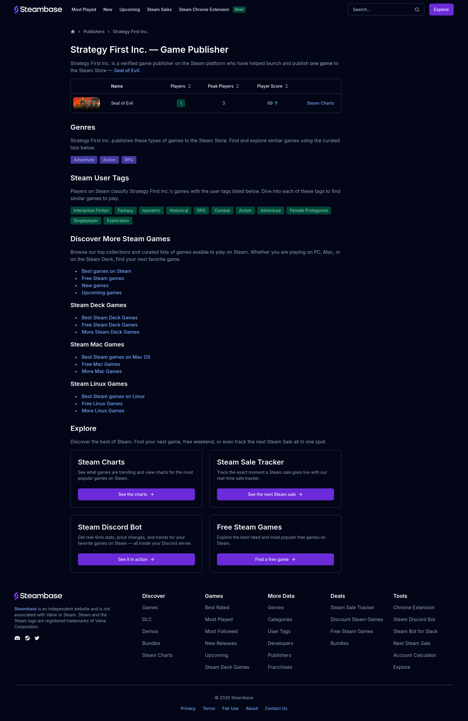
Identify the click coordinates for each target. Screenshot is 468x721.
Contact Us (276, 708)
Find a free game (275, 559)
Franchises (280, 667)
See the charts (136, 494)
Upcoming (129, 9)
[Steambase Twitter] (37, 638)
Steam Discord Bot (414, 619)
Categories (280, 619)
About (252, 708)
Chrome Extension (414, 607)
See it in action (136, 559)
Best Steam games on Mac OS (116, 357)
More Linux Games (103, 411)
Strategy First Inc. (130, 31)
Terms (209, 708)
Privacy (188, 708)
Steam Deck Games (227, 667)
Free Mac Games (101, 364)
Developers (280, 643)
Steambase (25, 608)
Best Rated (217, 607)
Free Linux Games (102, 403)
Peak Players (224, 86)
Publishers (94, 31)
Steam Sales (159, 9)
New (107, 9)
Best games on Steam (106, 271)
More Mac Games (102, 371)
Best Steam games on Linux (113, 396)
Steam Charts (157, 655)
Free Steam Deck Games (110, 325)
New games (95, 285)
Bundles (151, 643)
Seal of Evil (126, 70)
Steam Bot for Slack (415, 631)
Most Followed (221, 631)
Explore (441, 9)
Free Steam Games (351, 631)
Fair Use (230, 708)
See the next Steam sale (275, 494)
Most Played (84, 9)
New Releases (221, 643)
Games (150, 607)
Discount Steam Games (356, 619)
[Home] (72, 31)
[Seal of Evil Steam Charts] (86, 102)
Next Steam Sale (412, 643)
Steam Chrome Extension (204, 9)
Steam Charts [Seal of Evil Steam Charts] (320, 103)
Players (181, 86)
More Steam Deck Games (110, 332)
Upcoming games (102, 292)
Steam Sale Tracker (352, 607)
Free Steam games (103, 278)
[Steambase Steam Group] (27, 638)
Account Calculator (414, 655)
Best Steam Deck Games (110, 318)
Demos (150, 631)
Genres (276, 607)
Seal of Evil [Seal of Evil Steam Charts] (122, 103)
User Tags (279, 631)
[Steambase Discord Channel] (17, 638)
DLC (147, 619)
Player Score (273, 86)
